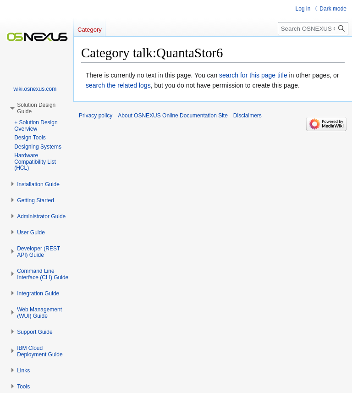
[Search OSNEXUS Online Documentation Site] (313, 28)
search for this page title (253, 75)
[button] (38, 184)
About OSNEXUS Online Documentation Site (172, 115)
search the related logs (118, 85)
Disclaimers (247, 115)
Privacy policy (95, 115)
